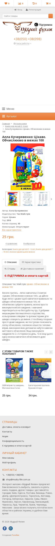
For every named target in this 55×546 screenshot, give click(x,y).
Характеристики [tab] (31, 262)
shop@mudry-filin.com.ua (18, 479)
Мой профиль (9, 462)
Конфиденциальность (13, 441)
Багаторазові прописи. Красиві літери (39, 386)
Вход (18, 9)
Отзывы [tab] (10, 268)
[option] (12, 199)
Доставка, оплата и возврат (16, 427)
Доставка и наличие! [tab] (32, 268)
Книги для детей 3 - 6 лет (24, 249)
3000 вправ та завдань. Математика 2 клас (13, 386)
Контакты (7, 431)
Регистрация (33, 9)
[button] (46, 352)
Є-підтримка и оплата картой (16, 445)
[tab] (26, 275)
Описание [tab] (11, 262)
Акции (5, 436)
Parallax (15, 535)
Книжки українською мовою (22, 252)
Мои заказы (8, 457)
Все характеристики (11, 230)
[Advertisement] (27, 76)
